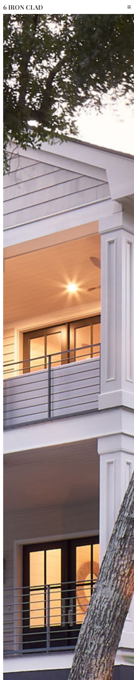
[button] (129, 7)
